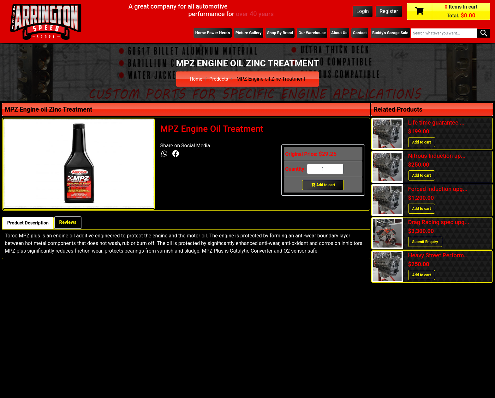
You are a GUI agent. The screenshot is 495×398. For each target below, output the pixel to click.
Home (195, 79)
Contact (355, 33)
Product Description (30, 223)
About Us (333, 33)
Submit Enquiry (425, 242)
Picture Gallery (235, 33)
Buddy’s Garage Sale (388, 33)
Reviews (73, 223)
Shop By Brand (269, 33)
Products (219, 79)
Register (388, 11)
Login (362, 11)
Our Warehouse (304, 33)
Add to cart (323, 185)
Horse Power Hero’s (197, 33)
